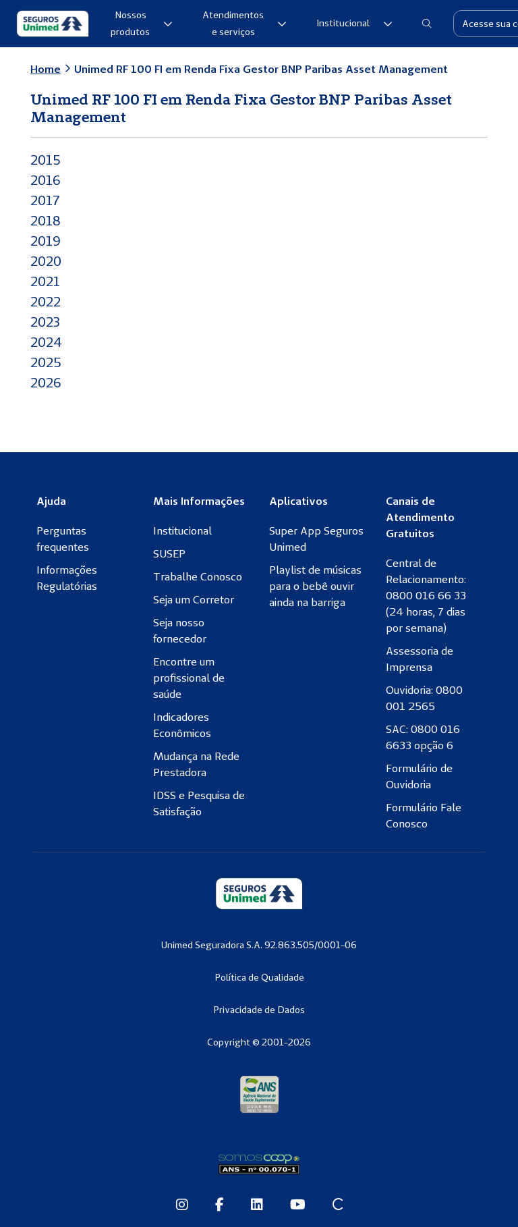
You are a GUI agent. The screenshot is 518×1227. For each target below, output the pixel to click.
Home (45, 69)
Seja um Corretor (193, 599)
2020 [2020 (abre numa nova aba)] (47, 260)
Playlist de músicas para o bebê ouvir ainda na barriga (315, 586)
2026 (46, 382)
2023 (46, 321)
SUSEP (169, 553)
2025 (46, 362)
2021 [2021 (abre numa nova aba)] (46, 281)
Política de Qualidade (259, 977)
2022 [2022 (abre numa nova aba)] (46, 301)
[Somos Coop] (259, 1164)
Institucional (354, 23)
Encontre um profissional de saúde (189, 678)
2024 (47, 341)
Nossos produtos (142, 23)
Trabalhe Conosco (197, 576)
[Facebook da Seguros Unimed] (219, 1205)
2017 (45, 200)
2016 (46, 179)
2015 (46, 159)
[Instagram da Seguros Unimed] (182, 1205)
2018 (46, 220)
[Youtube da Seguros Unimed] (298, 1205)
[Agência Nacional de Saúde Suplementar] (259, 1094)
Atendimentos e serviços (244, 23)
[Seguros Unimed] (52, 23)
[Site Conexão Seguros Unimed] (338, 1205)
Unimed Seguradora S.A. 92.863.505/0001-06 (259, 945)
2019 (46, 240)
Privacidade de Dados (259, 1010)
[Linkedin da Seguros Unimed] (257, 1205)
